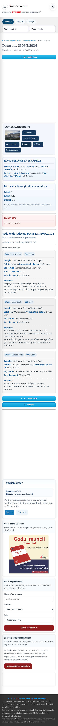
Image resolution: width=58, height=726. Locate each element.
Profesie (7, 605)
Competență (12, 144)
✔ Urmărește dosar (29, 57)
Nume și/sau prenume (13, 594)
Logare (9, 512)
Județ (6, 615)
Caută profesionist (29, 628)
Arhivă (38, 144)
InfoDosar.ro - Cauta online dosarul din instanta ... (28, 698)
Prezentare (29, 132)
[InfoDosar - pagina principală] (18, 6)
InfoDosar (5, 40)
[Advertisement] (29, 92)
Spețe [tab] (31, 22)
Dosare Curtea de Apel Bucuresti (26, 40)
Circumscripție (30, 138)
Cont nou (22, 512)
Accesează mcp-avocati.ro (18, 666)
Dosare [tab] (20, 22)
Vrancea (12, 40)
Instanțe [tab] (8, 22)
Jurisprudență (13, 150)
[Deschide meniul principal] (5, 7)
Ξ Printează (29, 405)
